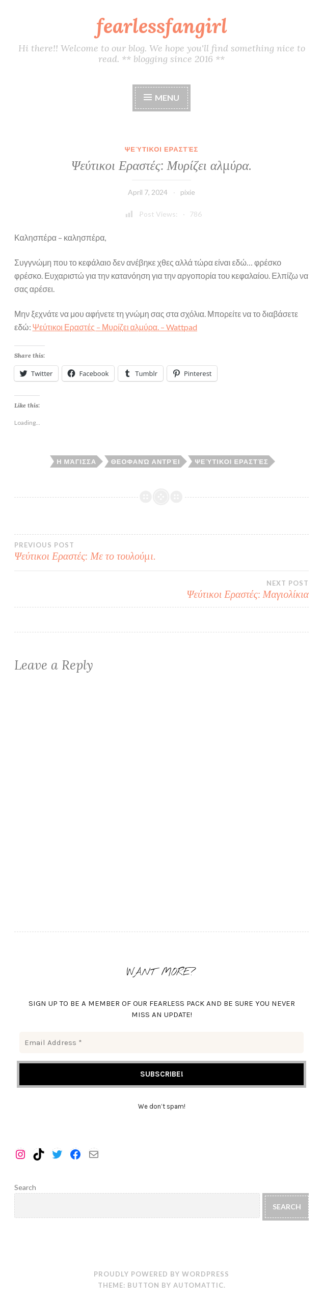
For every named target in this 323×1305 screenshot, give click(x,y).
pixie (187, 192)
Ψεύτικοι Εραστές (162, 149)
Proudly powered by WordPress (161, 1274)
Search (25, 1187)
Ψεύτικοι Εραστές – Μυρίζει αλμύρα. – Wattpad (115, 327)
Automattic (198, 1285)
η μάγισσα (76, 461)
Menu (167, 97)
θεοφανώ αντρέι (145, 461)
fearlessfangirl (161, 26)
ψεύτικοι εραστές (231, 461)
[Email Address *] (161, 1043)
